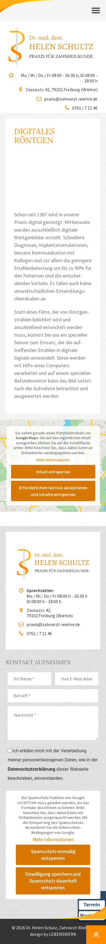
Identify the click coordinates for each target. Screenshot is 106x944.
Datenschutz (39, 897)
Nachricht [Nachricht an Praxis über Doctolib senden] (91, 915)
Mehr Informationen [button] (53, 408)
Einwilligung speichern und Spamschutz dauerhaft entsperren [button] (53, 829)
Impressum (68, 897)
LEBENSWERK (62, 882)
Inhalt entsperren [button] (53, 420)
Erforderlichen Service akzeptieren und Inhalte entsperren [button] (53, 439)
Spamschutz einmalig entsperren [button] (53, 803)
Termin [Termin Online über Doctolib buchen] (92, 904)
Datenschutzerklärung (31, 717)
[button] (96, 10)
